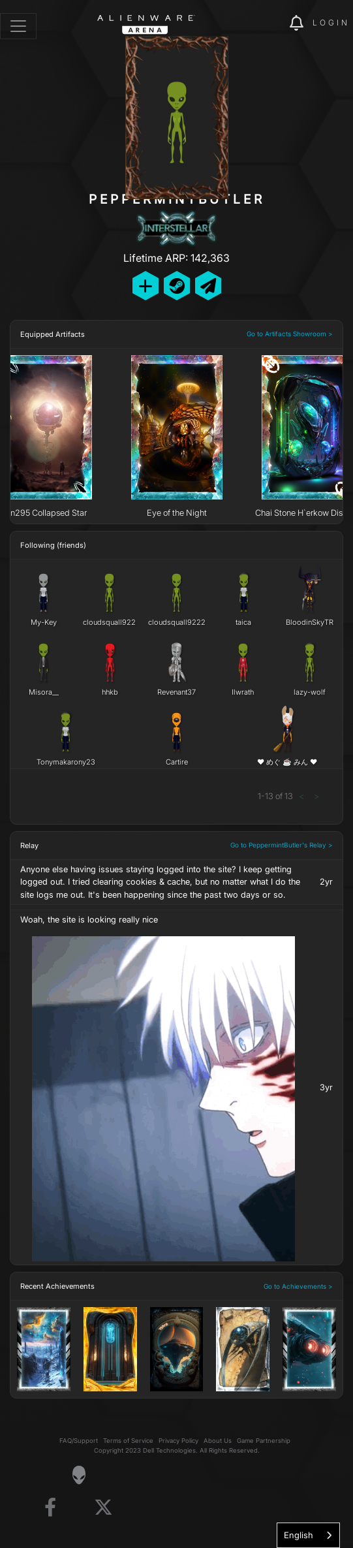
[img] (273, 23)
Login (331, 22)
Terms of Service (128, 1440)
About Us (218, 1440)
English (298, 1535)
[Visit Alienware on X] (103, 1507)
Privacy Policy (178, 1440)
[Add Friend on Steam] (177, 285)
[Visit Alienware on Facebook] (50, 1507)
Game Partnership (263, 1440)
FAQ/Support (78, 1440)
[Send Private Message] (208, 285)
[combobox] (308, 1535)
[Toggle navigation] (18, 26)
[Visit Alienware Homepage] (78, 1475)
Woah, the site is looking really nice (89, 919)
